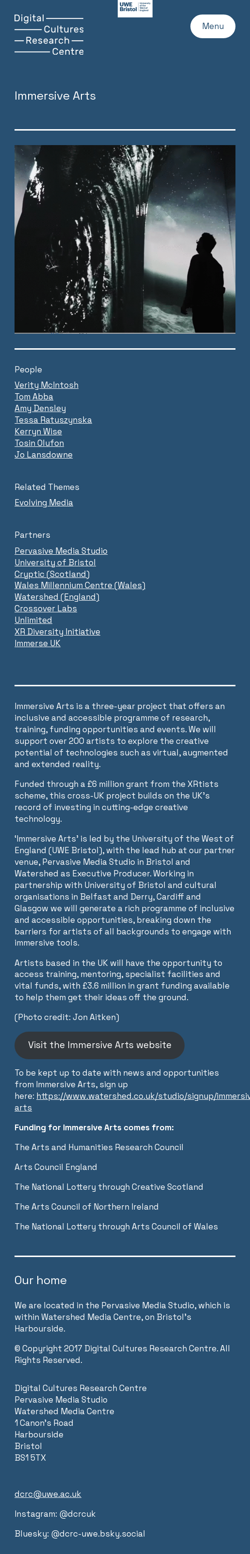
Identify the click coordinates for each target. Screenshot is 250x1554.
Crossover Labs (46, 608)
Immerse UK (38, 643)
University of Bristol (55, 562)
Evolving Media (44, 502)
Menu (213, 26)
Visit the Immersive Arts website (100, 1045)
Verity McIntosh (46, 385)
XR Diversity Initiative (57, 631)
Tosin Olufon (39, 443)
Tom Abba (34, 396)
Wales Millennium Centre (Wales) (80, 585)
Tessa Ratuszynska (53, 419)
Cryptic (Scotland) (52, 574)
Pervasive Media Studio (61, 551)
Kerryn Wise (38, 431)
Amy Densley (40, 408)
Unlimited (33, 620)
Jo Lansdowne (44, 454)
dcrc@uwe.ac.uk (48, 1494)
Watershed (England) (57, 597)
